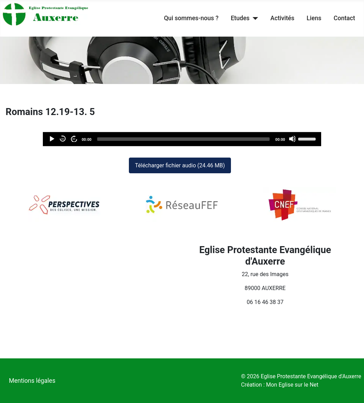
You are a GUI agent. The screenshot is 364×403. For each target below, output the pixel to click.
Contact (344, 18)
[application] (182, 139)
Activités (282, 18)
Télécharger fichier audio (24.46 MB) (180, 165)
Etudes (240, 18)
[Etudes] (253, 18)
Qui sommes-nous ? (191, 18)
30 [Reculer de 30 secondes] (62, 138)
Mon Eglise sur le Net (292, 384)
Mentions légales (32, 380)
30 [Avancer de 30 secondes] (73, 138)
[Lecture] (51, 139)
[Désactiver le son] (292, 139)
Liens (314, 18)
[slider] (183, 139)
